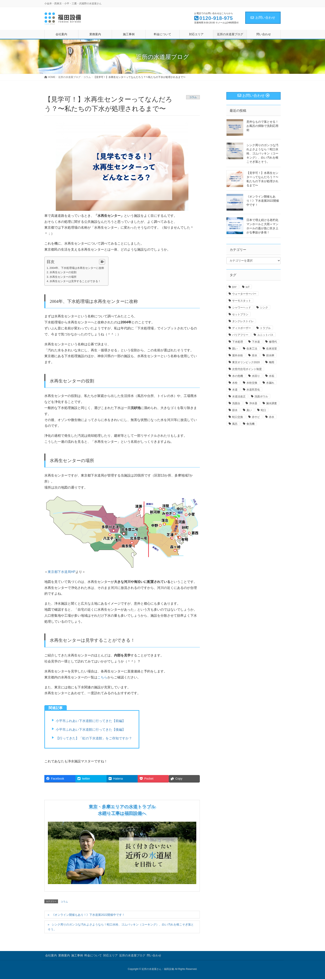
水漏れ (270, 382)
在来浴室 (271, 348)
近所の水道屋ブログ (132, 955)
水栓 (235, 382)
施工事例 (77, 955)
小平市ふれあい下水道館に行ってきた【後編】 (90, 729)
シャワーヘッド (241, 307)
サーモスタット (241, 300)
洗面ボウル (261, 396)
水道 (235, 389)
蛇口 (263, 410)
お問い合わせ (263, 17)
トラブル (265, 328)
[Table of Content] (102, 261)
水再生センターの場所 (63, 276)
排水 (254, 355)
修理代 (273, 341)
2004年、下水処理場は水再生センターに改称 (77, 267)
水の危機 (237, 375)
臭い (249, 410)
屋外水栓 (237, 355)
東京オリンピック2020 (246, 362)
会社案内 (51, 955)
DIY (234, 287)
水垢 (271, 375)
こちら (102, 677)
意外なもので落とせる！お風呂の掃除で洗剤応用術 (262, 126)
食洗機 (250, 423)
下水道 (256, 341)
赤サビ (256, 417)
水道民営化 (253, 389)
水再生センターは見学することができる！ (75, 281)
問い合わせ (154, 955)
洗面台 (236, 403)
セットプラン (240, 314)
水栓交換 (251, 382)
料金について (93, 955)
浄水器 (253, 403)
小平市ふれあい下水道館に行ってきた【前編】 (90, 721)
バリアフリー (240, 334)
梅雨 (271, 362)
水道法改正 (239, 396)
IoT (248, 287)
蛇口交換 (237, 417)
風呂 (235, 423)
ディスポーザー (241, 328)
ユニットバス (265, 334)
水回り (256, 375)
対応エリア (110, 955)
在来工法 (251, 348)
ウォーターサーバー (244, 293)
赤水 (271, 417)
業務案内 (64, 955)
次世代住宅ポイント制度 (247, 369)
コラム (193, 97)
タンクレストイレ (243, 321)
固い (235, 348)
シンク (264, 307)
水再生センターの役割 (63, 272)
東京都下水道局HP (61, 572)
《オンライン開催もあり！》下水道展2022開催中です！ (88, 914)
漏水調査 (271, 403)
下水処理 (237, 341)
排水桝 (270, 355)
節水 (235, 410)
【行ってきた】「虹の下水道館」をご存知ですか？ (94, 738)
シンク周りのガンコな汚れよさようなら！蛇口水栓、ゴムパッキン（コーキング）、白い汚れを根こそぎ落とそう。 (121, 927)
